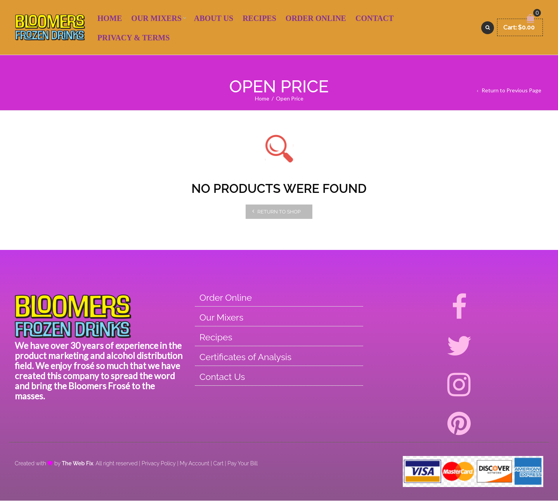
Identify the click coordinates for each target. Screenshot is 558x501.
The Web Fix (77, 464)
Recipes (259, 18)
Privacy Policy (159, 464)
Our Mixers (156, 18)
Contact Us (222, 377)
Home (109, 18)
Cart (218, 464)
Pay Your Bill (242, 464)
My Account (194, 464)
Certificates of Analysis (245, 357)
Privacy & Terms (133, 38)
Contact (374, 18)
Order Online (316, 18)
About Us (213, 18)
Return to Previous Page (511, 90)
